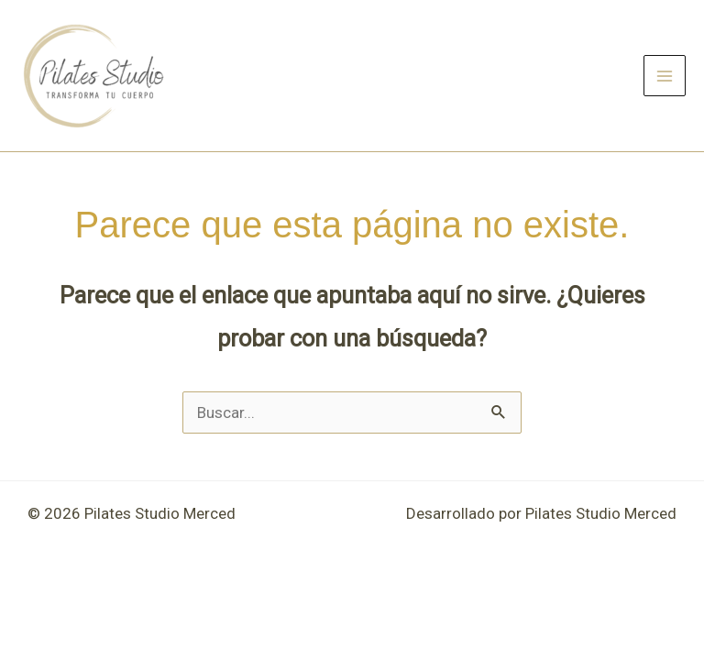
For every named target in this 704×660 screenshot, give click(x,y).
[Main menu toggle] (665, 76)
